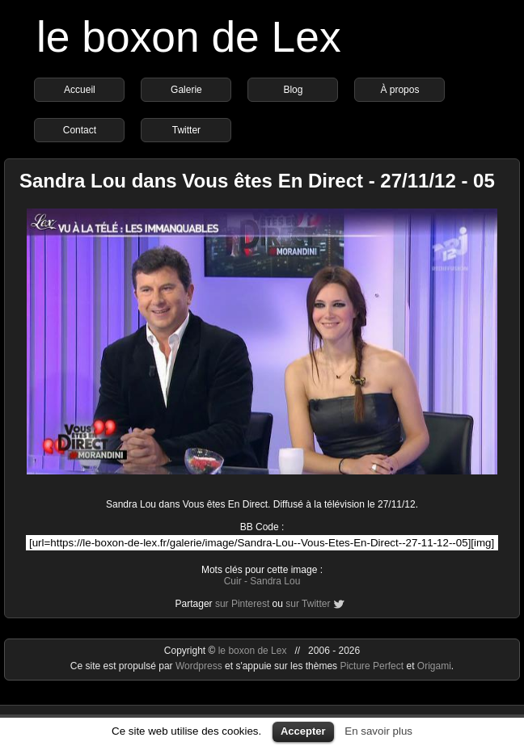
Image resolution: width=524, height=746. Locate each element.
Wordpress (200, 666)
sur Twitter (307, 603)
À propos (399, 89)
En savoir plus (378, 731)
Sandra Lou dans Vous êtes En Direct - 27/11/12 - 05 (257, 181)
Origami (434, 666)
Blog (292, 89)
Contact (79, 130)
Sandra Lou (275, 581)
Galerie (186, 89)
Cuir (233, 581)
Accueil (79, 89)
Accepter (303, 731)
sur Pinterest (242, 603)
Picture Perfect (372, 666)
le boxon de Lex (188, 37)
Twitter (186, 130)
